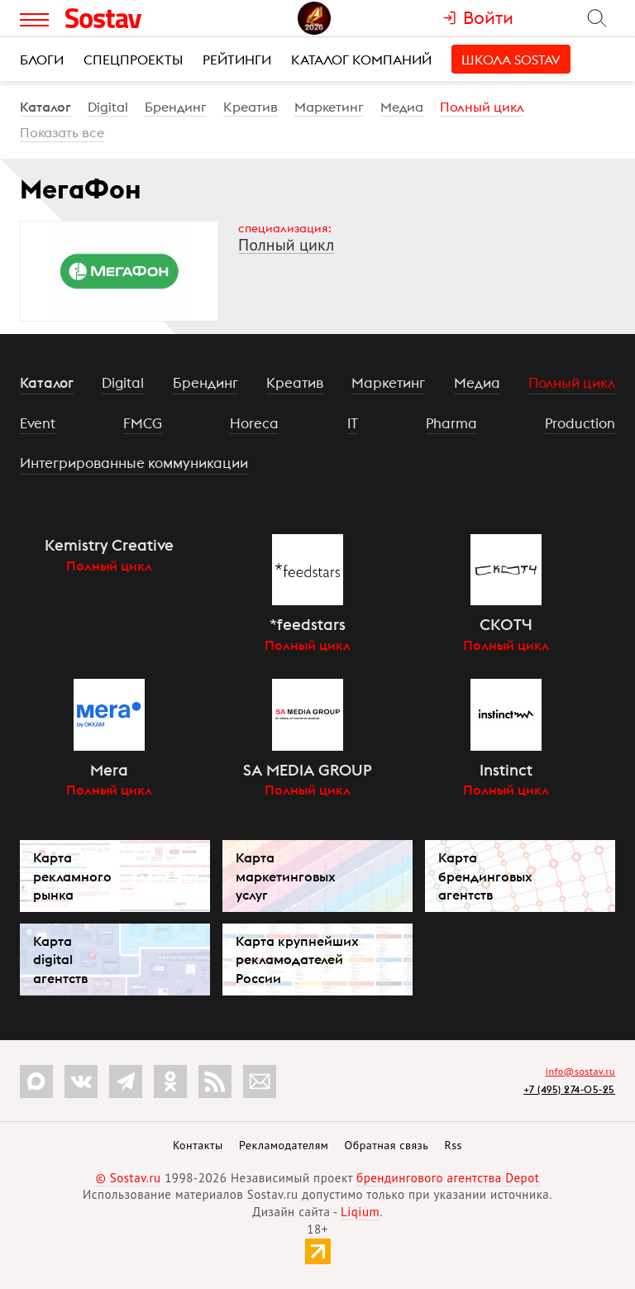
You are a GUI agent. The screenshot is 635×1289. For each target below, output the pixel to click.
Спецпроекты (133, 59)
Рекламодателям (283, 1145)
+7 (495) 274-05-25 (569, 1089)
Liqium (360, 1212)
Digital (108, 106)
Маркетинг (329, 106)
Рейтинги (237, 59)
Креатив (250, 106)
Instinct (506, 770)
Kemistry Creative (109, 545)
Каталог (45, 106)
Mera (109, 770)
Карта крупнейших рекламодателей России (297, 959)
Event (37, 423)
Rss (453, 1145)
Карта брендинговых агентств (485, 875)
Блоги (42, 59)
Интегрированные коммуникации (134, 463)
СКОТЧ (506, 624)
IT (352, 423)
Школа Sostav (511, 59)
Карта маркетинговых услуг (286, 875)
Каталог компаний (361, 59)
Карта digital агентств (60, 959)
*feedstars (308, 624)
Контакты (198, 1145)
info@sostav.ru (580, 1071)
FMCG (142, 423)
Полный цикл (482, 106)
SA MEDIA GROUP (307, 770)
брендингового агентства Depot (447, 1178)
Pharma (451, 423)
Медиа (401, 106)
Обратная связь (387, 1145)
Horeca (254, 423)
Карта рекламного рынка (72, 875)
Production (580, 423)
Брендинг (176, 106)
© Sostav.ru (128, 1178)
